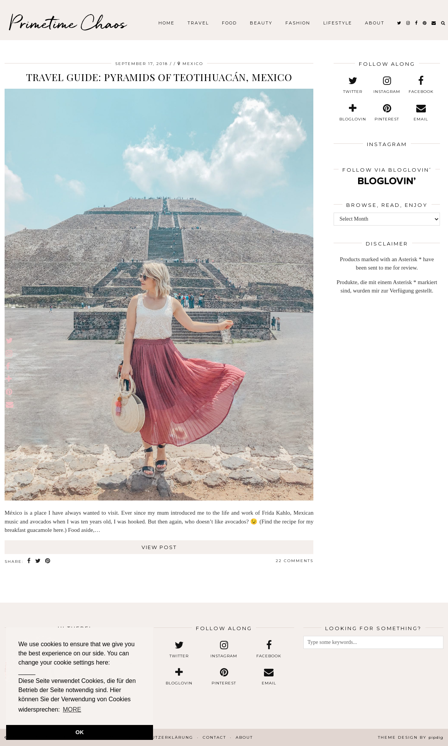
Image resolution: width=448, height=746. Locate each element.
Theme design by (410, 737)
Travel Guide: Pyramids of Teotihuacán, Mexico (159, 77)
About (374, 23)
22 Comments (294, 560)
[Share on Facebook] (29, 561)
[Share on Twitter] (38, 561)
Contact (214, 737)
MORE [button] (72, 709)
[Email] (434, 23)
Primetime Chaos (67, 23)
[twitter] (399, 23)
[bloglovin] (353, 113)
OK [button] (79, 732)
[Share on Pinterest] (48, 561)
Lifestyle (337, 23)
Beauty (261, 23)
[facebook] (416, 23)
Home (166, 23)
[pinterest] (425, 23)
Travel (198, 23)
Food (229, 23)
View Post (159, 547)
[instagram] (408, 23)
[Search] (443, 23)
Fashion (297, 23)
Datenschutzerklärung (158, 737)
